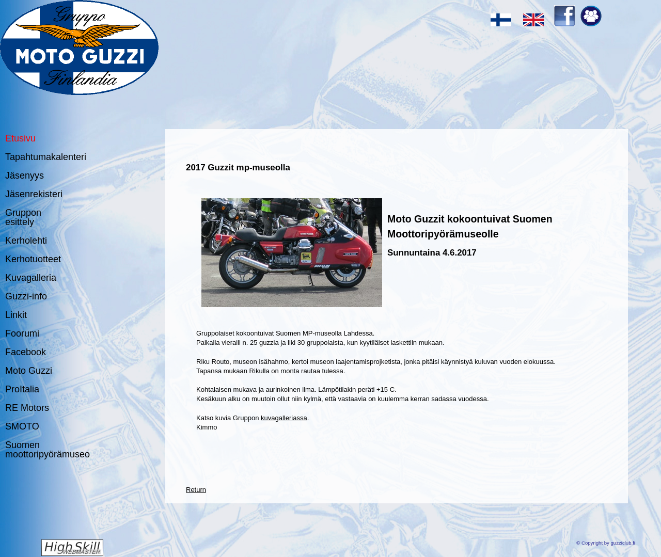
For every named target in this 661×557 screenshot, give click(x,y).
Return (196, 490)
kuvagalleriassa (284, 418)
